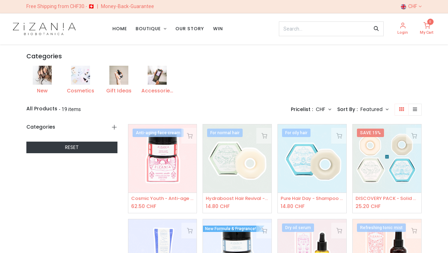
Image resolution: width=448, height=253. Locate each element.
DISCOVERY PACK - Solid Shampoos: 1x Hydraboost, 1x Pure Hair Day (387, 199)
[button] (374, 110)
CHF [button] (321, 109)
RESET (72, 147)
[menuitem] (120, 28)
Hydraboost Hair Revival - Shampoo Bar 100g (237, 199)
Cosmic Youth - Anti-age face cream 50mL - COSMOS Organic (162, 199)
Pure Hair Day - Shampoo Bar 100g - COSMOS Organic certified (312, 199)
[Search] (376, 29)
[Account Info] (402, 29)
